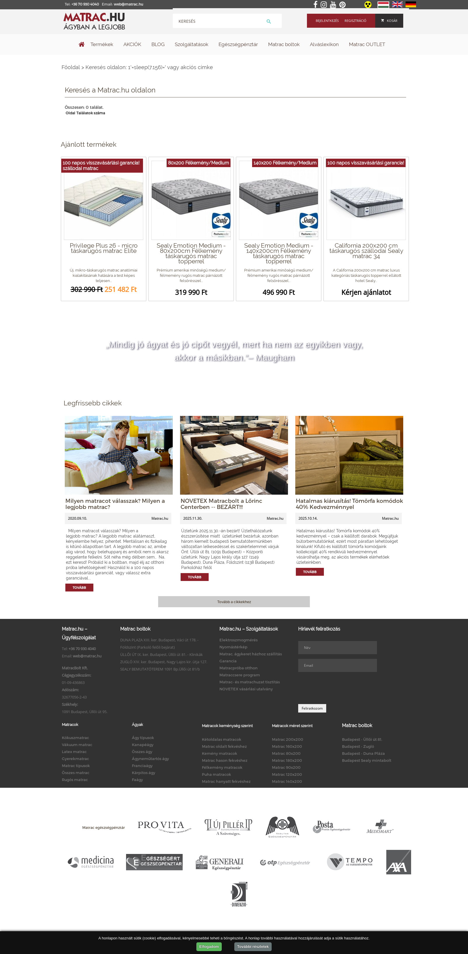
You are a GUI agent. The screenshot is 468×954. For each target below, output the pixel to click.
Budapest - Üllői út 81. (362, 739)
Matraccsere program (239, 675)
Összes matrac (75, 772)
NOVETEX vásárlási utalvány (246, 689)
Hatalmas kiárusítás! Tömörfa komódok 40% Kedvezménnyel (349, 503)
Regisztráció (355, 20)
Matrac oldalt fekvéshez (224, 746)
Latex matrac (74, 751)
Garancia (228, 661)
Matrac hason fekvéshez (224, 760)
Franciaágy (142, 765)
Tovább (79, 587)
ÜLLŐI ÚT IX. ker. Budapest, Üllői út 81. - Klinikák (161, 654)
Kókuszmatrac (75, 737)
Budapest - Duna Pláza (363, 753)
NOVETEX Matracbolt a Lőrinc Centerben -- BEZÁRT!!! (221, 503)
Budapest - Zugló (358, 746)
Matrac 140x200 (287, 781)
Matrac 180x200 (287, 760)
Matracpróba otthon (238, 668)
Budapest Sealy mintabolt (366, 760)
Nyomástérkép (233, 647)
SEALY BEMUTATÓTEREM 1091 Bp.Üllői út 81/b (160, 669)
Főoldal (71, 67)
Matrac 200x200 (287, 739)
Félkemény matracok (222, 767)
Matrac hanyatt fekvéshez (226, 781)
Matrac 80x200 (286, 753)
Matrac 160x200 (287, 746)
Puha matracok (216, 774)
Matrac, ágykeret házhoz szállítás (250, 654)
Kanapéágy (142, 744)
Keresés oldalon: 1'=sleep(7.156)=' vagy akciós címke (149, 67)
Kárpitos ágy (143, 772)
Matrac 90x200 (286, 767)
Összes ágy (142, 751)
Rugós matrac (75, 779)
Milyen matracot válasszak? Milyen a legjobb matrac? (115, 503)
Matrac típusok (76, 765)
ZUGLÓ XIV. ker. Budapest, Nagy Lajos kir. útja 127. (163, 661)
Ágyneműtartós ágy (150, 758)
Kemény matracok (219, 753)
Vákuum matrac (77, 744)
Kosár (389, 20)
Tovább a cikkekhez (234, 602)
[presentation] (342, 688)
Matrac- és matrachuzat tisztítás (249, 682)
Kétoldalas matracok (221, 739)
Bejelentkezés (327, 20)
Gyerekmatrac (75, 758)
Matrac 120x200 (287, 774)
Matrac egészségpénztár (103, 827)
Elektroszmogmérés (238, 640)
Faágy (137, 779)
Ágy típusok (143, 737)
